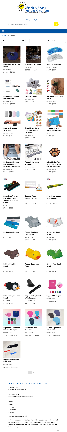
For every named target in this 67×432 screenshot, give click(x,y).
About (10, 404)
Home (10, 402)
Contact (11, 407)
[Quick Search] (31, 24)
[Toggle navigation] (3, 31)
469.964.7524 (13, 394)
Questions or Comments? (17, 416)
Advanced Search (12, 411)
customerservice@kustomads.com (20, 397)
